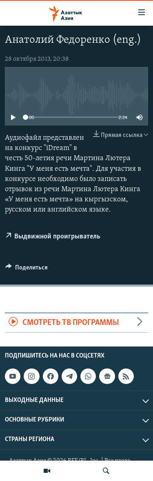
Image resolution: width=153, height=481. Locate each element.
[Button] (26, 269)
